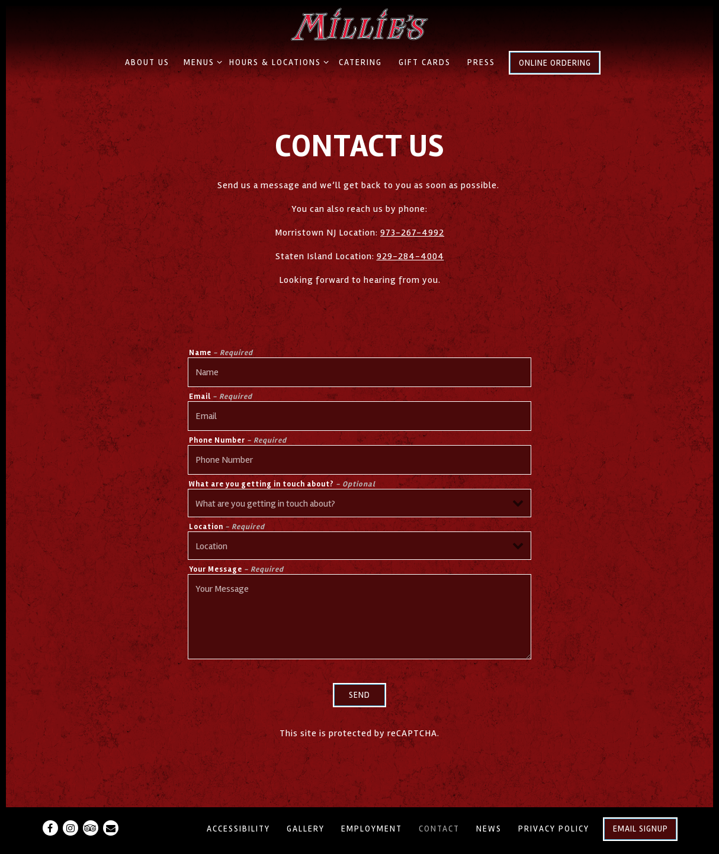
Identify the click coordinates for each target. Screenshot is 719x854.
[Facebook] (50, 828)
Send (359, 695)
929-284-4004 (410, 256)
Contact (439, 829)
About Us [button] (147, 62)
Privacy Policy (553, 829)
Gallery (306, 829)
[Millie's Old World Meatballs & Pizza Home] (359, 23)
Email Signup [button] (640, 829)
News (489, 829)
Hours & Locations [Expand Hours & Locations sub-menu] (277, 61)
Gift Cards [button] (425, 62)
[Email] (110, 828)
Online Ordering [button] (555, 63)
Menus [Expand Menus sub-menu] (201, 61)
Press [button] (481, 62)
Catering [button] (360, 62)
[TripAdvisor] (90, 828)
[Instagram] (70, 828)
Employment (371, 829)
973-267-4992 (412, 233)
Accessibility (238, 829)
